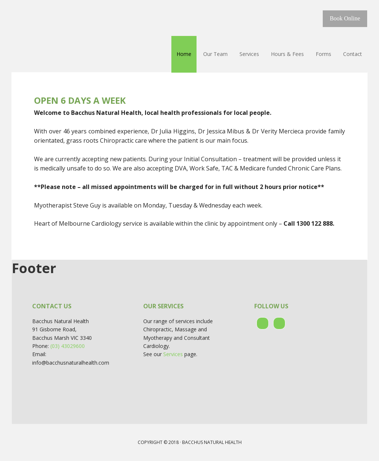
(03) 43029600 (67, 345)
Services (173, 354)
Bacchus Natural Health (60, 18)
